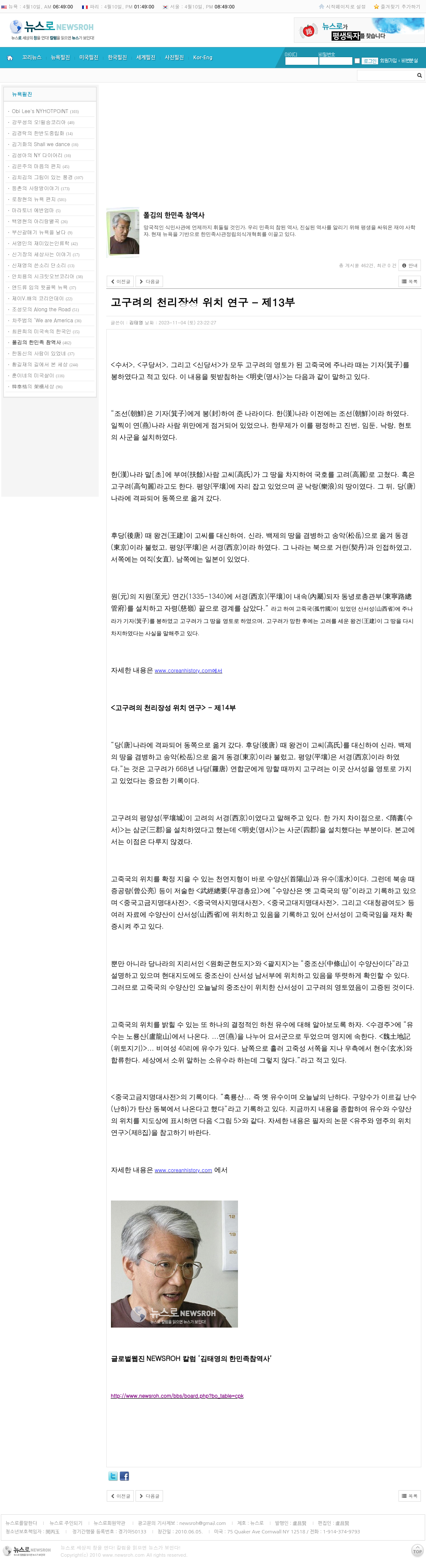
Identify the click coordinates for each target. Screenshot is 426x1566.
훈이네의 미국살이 (33, 375)
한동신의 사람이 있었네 (39, 353)
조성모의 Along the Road (41, 309)
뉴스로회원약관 (110, 1523)
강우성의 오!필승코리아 (39, 121)
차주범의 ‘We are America (42, 320)
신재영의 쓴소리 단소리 (39, 264)
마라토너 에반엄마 (33, 209)
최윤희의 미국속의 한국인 (41, 331)
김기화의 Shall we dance (41, 143)
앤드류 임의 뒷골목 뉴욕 (40, 287)
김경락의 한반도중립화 (38, 132)
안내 (410, 265)
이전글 (120, 281)
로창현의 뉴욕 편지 (34, 198)
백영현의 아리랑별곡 (35, 220)
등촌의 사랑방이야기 (35, 187)
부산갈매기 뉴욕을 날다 (39, 231)
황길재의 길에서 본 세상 (40, 364)
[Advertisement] (50, 448)
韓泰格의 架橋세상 (33, 386)
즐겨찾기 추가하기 (400, 6)
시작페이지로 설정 (346, 6)
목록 (410, 281)
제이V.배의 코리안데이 (38, 298)
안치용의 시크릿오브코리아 (43, 275)
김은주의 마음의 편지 (36, 165)
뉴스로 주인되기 (65, 1523)
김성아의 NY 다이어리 (37, 154)
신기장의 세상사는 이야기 (41, 253)
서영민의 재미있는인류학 (40, 242)
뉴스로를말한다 (21, 1523)
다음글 (149, 281)
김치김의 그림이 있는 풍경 (42, 176)
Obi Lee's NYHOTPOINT (40, 110)
